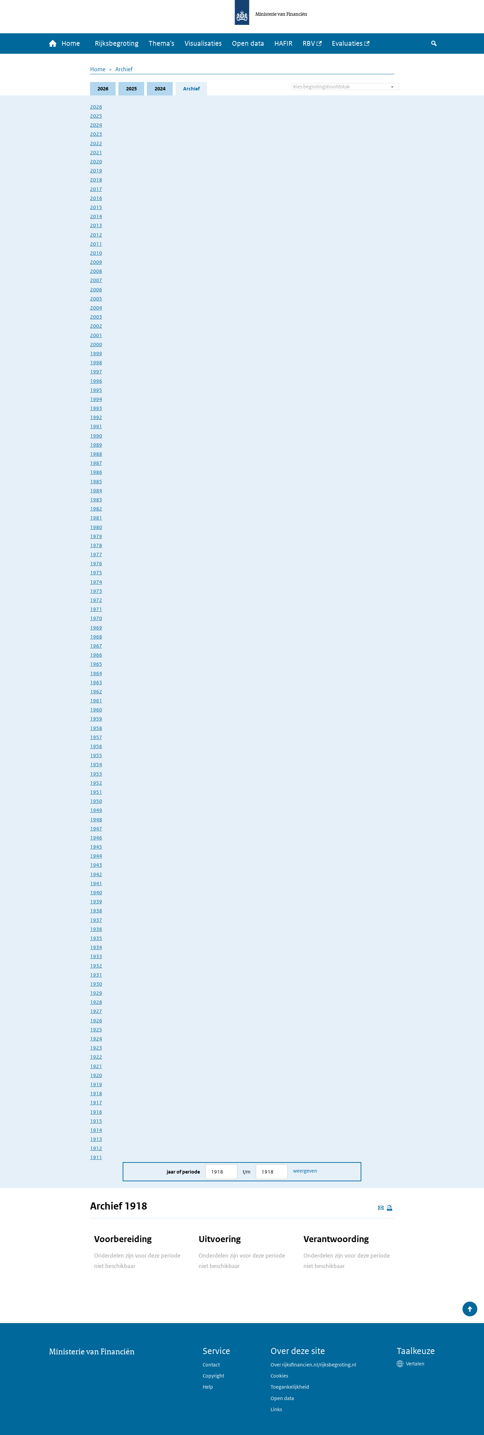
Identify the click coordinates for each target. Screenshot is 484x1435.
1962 (96, 691)
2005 (96, 298)
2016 (96, 198)
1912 (96, 1148)
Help (208, 1387)
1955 (96, 755)
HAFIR (284, 44)
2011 (96, 244)
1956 (96, 746)
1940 (96, 892)
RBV (309, 43)
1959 (96, 719)
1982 (96, 508)
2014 (96, 216)
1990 (96, 436)
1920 (96, 1075)
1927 (96, 1011)
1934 (96, 947)
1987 (96, 463)
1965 (96, 664)
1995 (96, 390)
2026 (102, 88)
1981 (96, 518)
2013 (96, 225)
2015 (96, 207)
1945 (96, 847)
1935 (96, 938)
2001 (96, 335)
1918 (96, 1093)
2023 (96, 134)
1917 (96, 1103)
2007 (96, 280)
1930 (96, 984)
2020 (96, 161)
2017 (96, 189)
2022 (96, 143)
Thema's (162, 44)
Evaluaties (347, 43)
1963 (96, 682)
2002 (96, 326)
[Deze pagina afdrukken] (389, 1208)
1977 (96, 554)
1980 (96, 527)
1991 (96, 426)
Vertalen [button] (415, 1363)
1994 (96, 399)
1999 (96, 353)
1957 (96, 737)
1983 (96, 499)
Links (276, 1409)
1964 (96, 673)
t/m (246, 1171)
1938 (96, 911)
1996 (96, 381)
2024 (160, 88)
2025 (131, 88)
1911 (96, 1157)
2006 (96, 289)
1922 (96, 1057)
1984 (96, 490)
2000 (96, 344)
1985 (96, 481)
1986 (96, 472)
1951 (96, 792)
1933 (96, 956)
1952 (96, 783)
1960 (96, 710)
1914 (96, 1130)
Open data (248, 44)
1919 (96, 1084)
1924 (96, 1038)
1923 (96, 1048)
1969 (96, 627)
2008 (96, 271)
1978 (96, 545)
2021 (96, 152)
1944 (96, 856)
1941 (96, 883)
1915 (96, 1121)
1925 (96, 1029)
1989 (96, 445)
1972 (96, 600)
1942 (96, 874)
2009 (96, 262)
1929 (96, 993)
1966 (96, 655)
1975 (96, 573)
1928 (96, 1002)
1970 (96, 618)
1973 (96, 591)
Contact (211, 1364)
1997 (96, 372)
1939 (96, 902)
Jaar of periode (183, 1171)
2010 (96, 253)
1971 (96, 609)
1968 (96, 636)
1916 (96, 1112)
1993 (96, 408)
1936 (96, 929)
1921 (96, 1066)
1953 (96, 774)
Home (98, 69)
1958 (96, 728)
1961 (96, 700)
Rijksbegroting (117, 44)
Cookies (279, 1375)
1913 (96, 1139)
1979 (96, 536)
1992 (96, 417)
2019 (96, 171)
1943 (96, 865)
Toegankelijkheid (290, 1387)
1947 (96, 828)
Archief (124, 69)
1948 (96, 819)
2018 (96, 180)
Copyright (213, 1375)
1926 (96, 1020)
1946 (96, 837)
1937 (96, 920)
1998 (96, 362)
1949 (96, 810)
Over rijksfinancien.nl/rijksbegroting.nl (313, 1364)
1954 (96, 765)
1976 (96, 564)
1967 (96, 646)
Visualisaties (203, 44)
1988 (96, 454)
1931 (96, 975)
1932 (96, 965)
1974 (96, 582)
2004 (96, 307)
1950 (96, 801)
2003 (96, 317)
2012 (96, 235)
